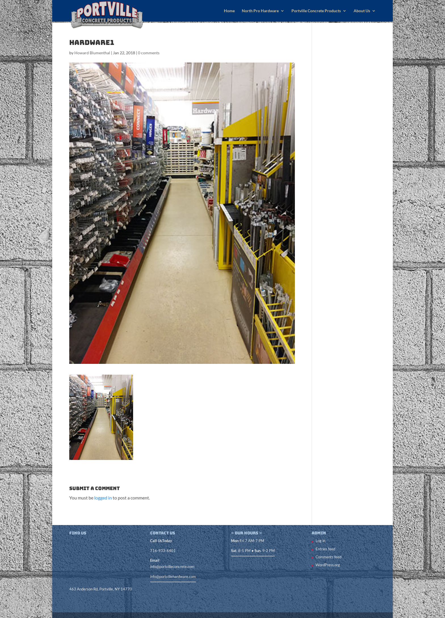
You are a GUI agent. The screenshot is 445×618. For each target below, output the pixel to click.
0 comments (148, 52)
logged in (103, 497)
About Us (362, 11)
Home (229, 11)
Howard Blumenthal (92, 52)
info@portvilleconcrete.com (172, 566)
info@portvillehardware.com (173, 576)
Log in (320, 540)
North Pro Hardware (260, 11)
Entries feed (325, 549)
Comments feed (328, 557)
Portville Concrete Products (316, 11)
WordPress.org (328, 565)
